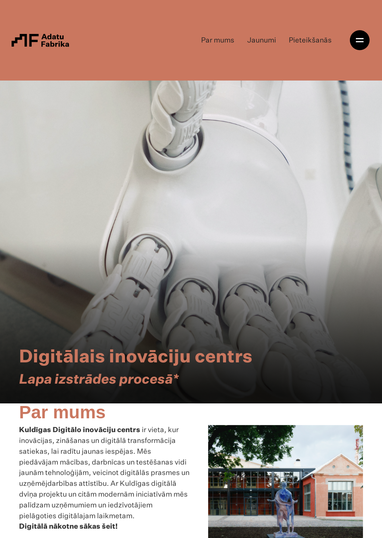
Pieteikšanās (310, 40)
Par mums (217, 40)
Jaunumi (261, 40)
